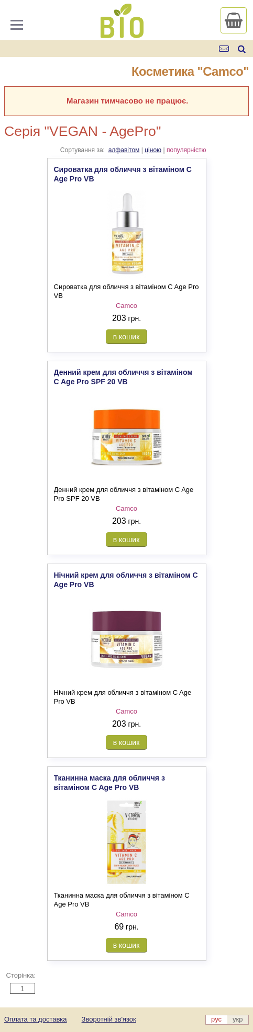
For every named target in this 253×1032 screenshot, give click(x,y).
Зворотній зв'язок (109, 1019)
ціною (153, 150)
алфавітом (124, 150)
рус (216, 1019)
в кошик (126, 336)
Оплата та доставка (35, 1019)
